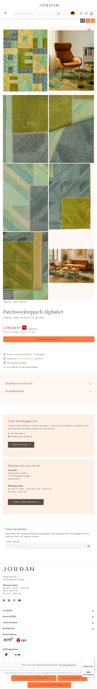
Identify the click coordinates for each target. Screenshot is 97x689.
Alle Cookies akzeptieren (48, 685)
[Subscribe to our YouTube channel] (19, 602)
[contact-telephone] (88, 20)
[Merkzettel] (86, 13)
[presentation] (25, 557)
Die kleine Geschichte (19, 383)
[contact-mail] (92, 20)
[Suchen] (58, 13)
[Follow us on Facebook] (9, 602)
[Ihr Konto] (81, 13)
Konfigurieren (71, 678)
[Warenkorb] (91, 13)
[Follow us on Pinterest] (4, 602)
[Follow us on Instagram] (14, 602)
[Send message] (88, 546)
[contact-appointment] (82, 21)
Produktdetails (14, 391)
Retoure (31, 359)
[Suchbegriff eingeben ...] (33, 13)
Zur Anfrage (19, 445)
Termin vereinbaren (24, 502)
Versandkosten (69, 665)
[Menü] (5, 13)
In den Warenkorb (47, 339)
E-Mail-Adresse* (12, 542)
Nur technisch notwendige (32, 678)
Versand (21, 359)
